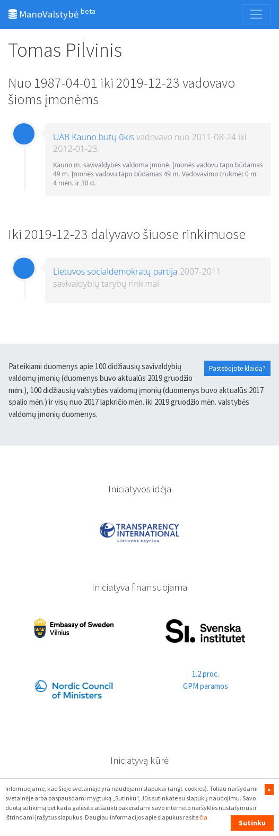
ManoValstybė (51, 13)
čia (203, 817)
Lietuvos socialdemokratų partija (115, 271)
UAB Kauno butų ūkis (93, 137)
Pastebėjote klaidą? (237, 368)
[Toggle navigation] (256, 14)
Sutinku (252, 823)
